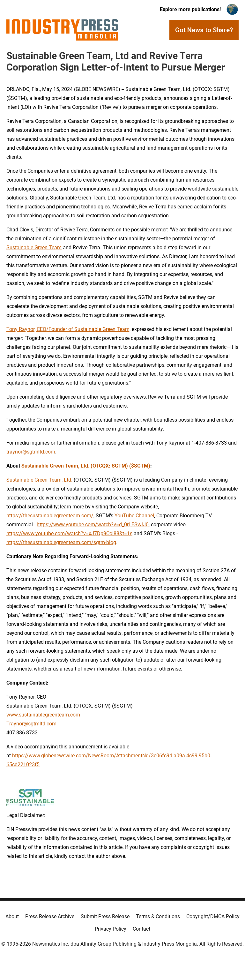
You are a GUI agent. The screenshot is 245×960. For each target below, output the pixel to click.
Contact (141, 929)
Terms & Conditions (158, 916)
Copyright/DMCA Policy (213, 916)
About (12, 916)
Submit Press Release (105, 916)
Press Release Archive (49, 916)
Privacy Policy (110, 929)
